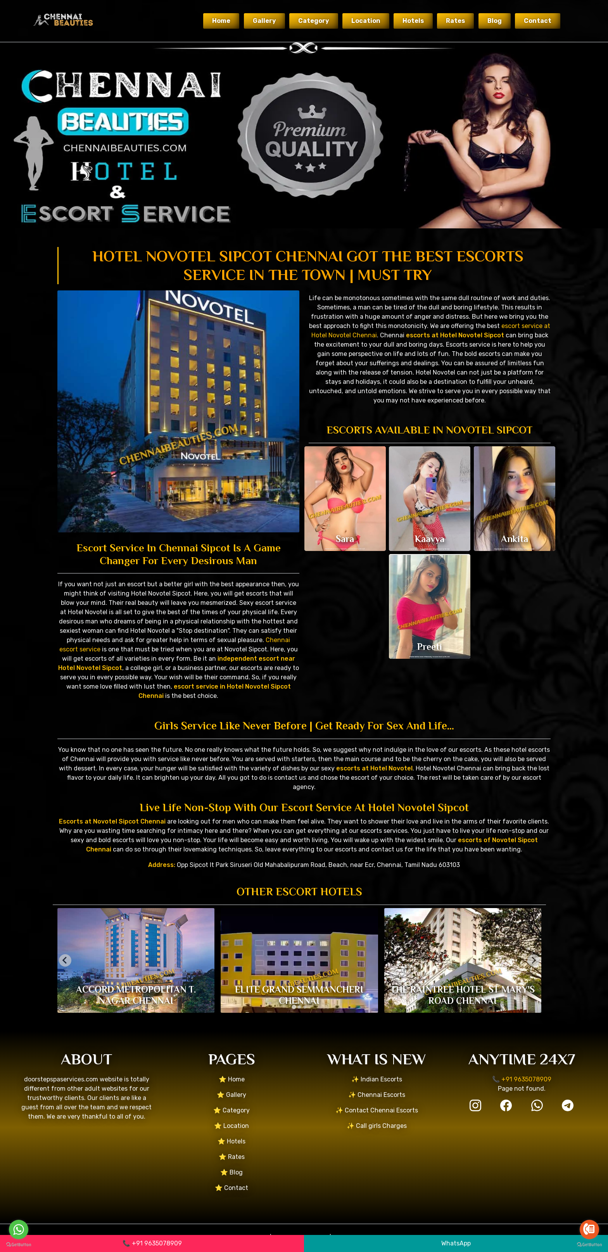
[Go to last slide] (65, 960)
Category (313, 20)
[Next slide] (533, 960)
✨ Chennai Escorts (376, 1094)
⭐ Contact (231, 1188)
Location (365, 20)
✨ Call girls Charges (377, 1125)
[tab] (294, 1007)
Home (221, 20)
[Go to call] (589, 1229)
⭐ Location (231, 1125)
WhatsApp (456, 1243)
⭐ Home (232, 1079)
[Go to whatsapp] (18, 1229)
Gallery (264, 20)
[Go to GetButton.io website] (18, 1244)
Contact (537, 20)
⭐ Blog (231, 1172)
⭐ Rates (232, 1156)
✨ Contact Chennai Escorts (376, 1110)
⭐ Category (231, 1110)
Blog (494, 20)
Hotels (413, 20)
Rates (455, 20)
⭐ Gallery (231, 1094)
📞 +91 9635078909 (152, 1243)
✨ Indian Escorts (376, 1079)
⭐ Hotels (231, 1141)
